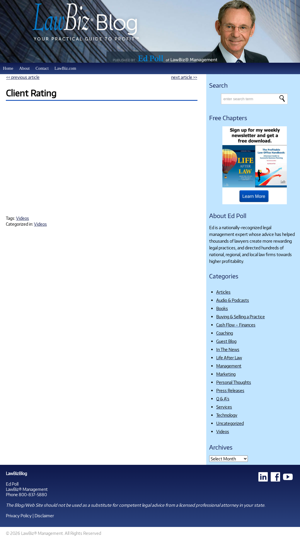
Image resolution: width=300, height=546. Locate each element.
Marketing (226, 374)
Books (222, 308)
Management (228, 365)
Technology (226, 415)
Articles (223, 292)
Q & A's (222, 398)
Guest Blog (226, 341)
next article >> (184, 77)
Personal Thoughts (233, 382)
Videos (22, 218)
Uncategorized (230, 423)
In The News (227, 349)
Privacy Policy (19, 515)
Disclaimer (44, 515)
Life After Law (229, 357)
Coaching (224, 333)
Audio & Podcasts (232, 300)
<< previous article (23, 77)
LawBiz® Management (27, 489)
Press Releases (230, 390)
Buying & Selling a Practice (240, 316)
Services (224, 406)
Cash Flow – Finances (235, 324)
